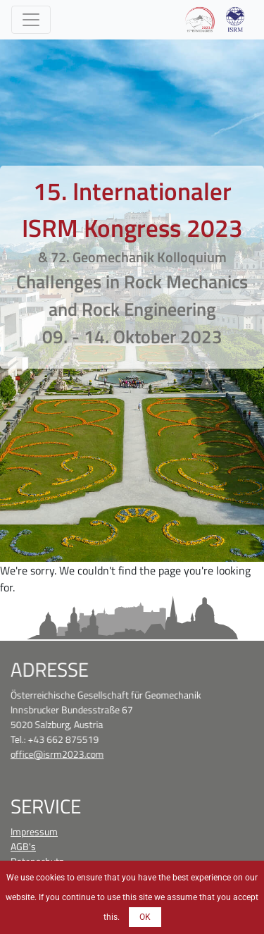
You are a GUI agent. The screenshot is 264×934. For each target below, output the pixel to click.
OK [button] (145, 917)
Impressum (34, 831)
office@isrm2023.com (57, 753)
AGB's (23, 846)
